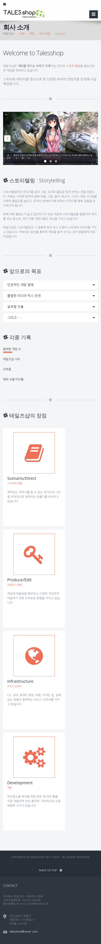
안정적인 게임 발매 (20, 284)
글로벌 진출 (15, 306)
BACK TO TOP (50, 870)
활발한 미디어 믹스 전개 (24, 295)
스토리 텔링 (73, 66)
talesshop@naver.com (23, 931)
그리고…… (15, 317)
